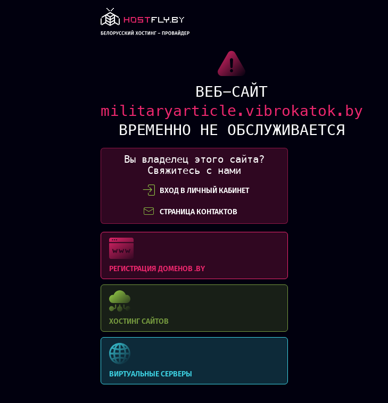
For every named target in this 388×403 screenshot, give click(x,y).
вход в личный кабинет (196, 190)
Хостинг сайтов (194, 308)
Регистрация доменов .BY (194, 255)
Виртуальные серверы (194, 360)
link (145, 24)
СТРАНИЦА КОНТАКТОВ (190, 211)
